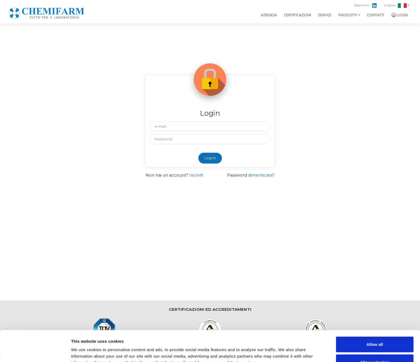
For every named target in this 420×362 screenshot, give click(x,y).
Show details (284, 351)
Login (399, 15)
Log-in (210, 158)
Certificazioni (297, 15)
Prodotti (348, 15)
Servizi (324, 15)
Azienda (269, 15)
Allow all (375, 315)
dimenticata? (261, 175)
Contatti (375, 15)
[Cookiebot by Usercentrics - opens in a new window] (35, 351)
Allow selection (374, 333)
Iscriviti (196, 175)
